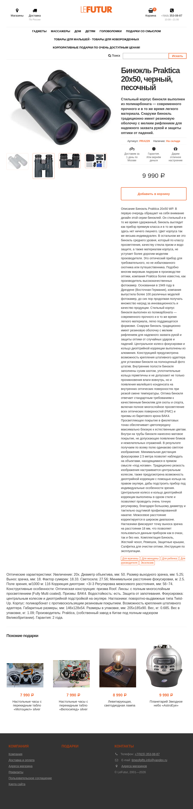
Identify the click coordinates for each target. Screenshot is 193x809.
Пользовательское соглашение (30, 778)
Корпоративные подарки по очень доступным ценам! (96, 47)
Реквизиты (16, 772)
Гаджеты (39, 31)
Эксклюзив (147, 562)
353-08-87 (171, 14)
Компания (15, 754)
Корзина (150, 12)
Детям (90, 31)
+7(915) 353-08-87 (147, 754)
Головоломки (111, 31)
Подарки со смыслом (143, 31)
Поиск (114, 55)
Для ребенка (169, 558)
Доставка (35, 14)
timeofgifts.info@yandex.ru (149, 760)
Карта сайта (17, 784)
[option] (60, 107)
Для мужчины (130, 558)
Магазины (17, 12)
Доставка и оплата (22, 760)
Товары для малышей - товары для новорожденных (96, 39)
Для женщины (150, 558)
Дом (77, 31)
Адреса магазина (20, 766)
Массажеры (60, 31)
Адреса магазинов (134, 766)
